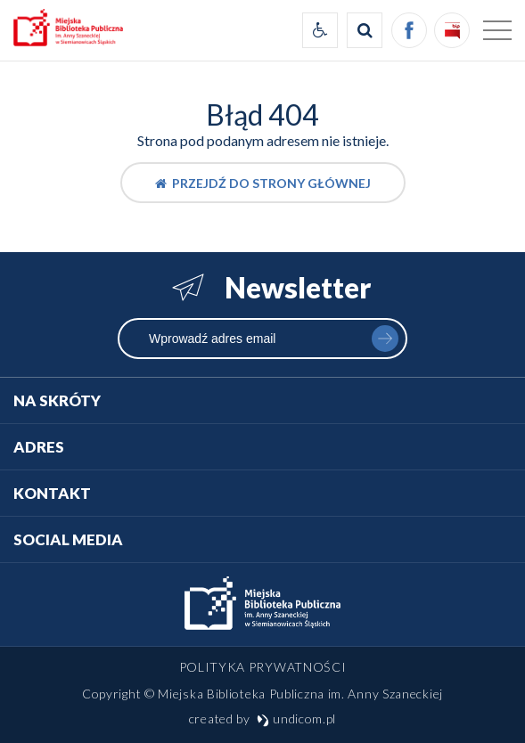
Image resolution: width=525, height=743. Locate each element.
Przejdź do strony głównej (263, 183)
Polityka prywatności (263, 666)
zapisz (385, 338)
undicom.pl (297, 718)
